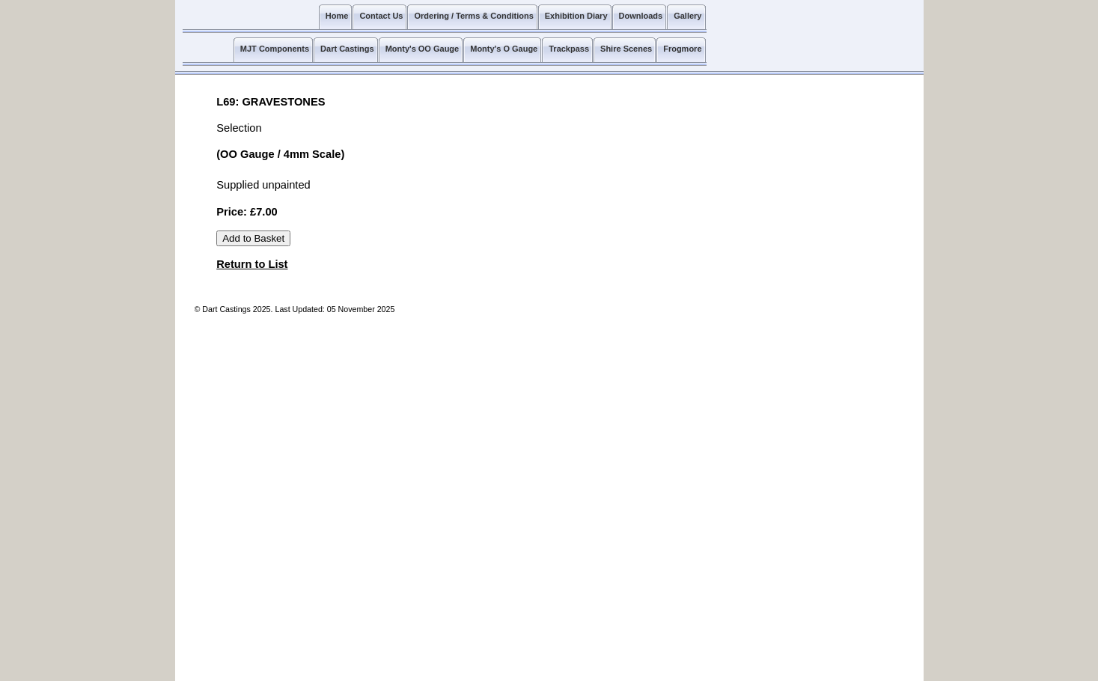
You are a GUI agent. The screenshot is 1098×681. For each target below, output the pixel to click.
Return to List (251, 264)
